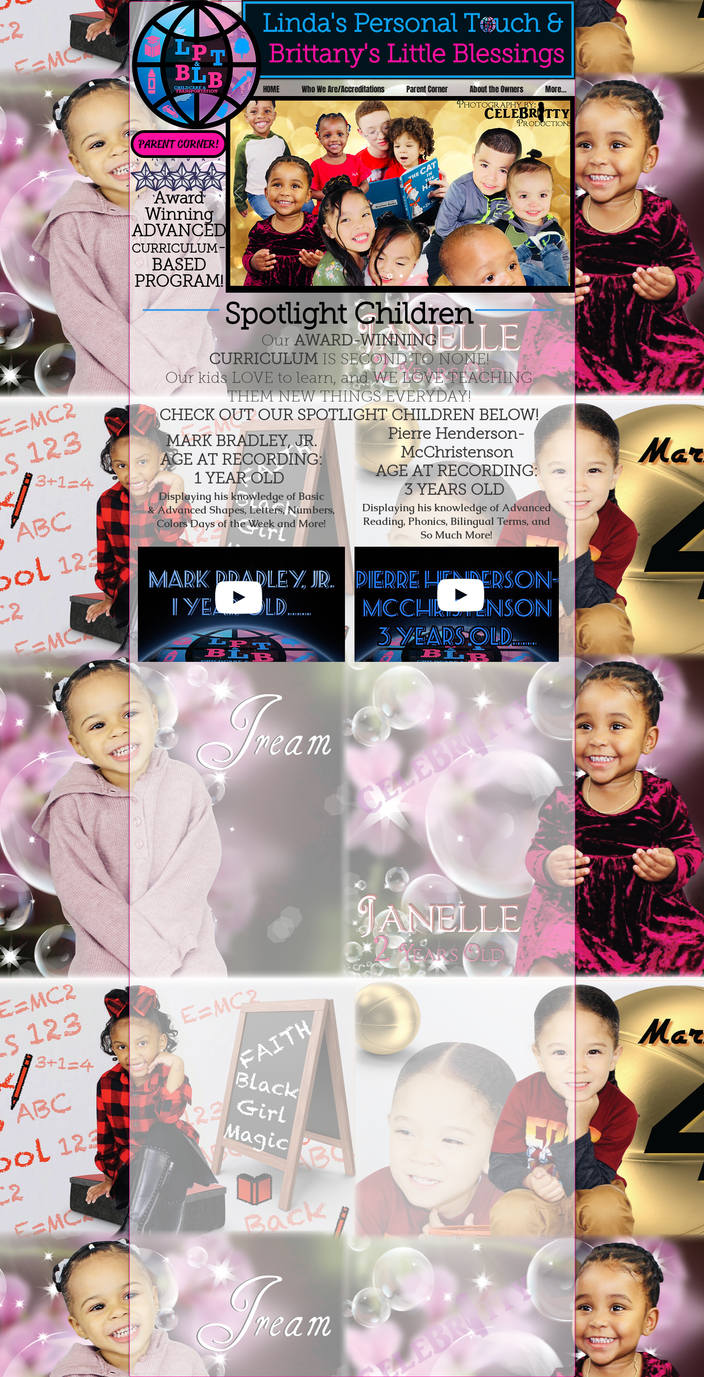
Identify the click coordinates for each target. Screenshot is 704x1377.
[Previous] (238, 193)
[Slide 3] (411, 276)
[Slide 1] (389, 276)
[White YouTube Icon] (238, 597)
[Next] (562, 193)
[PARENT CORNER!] (179, 144)
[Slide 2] (401, 276)
